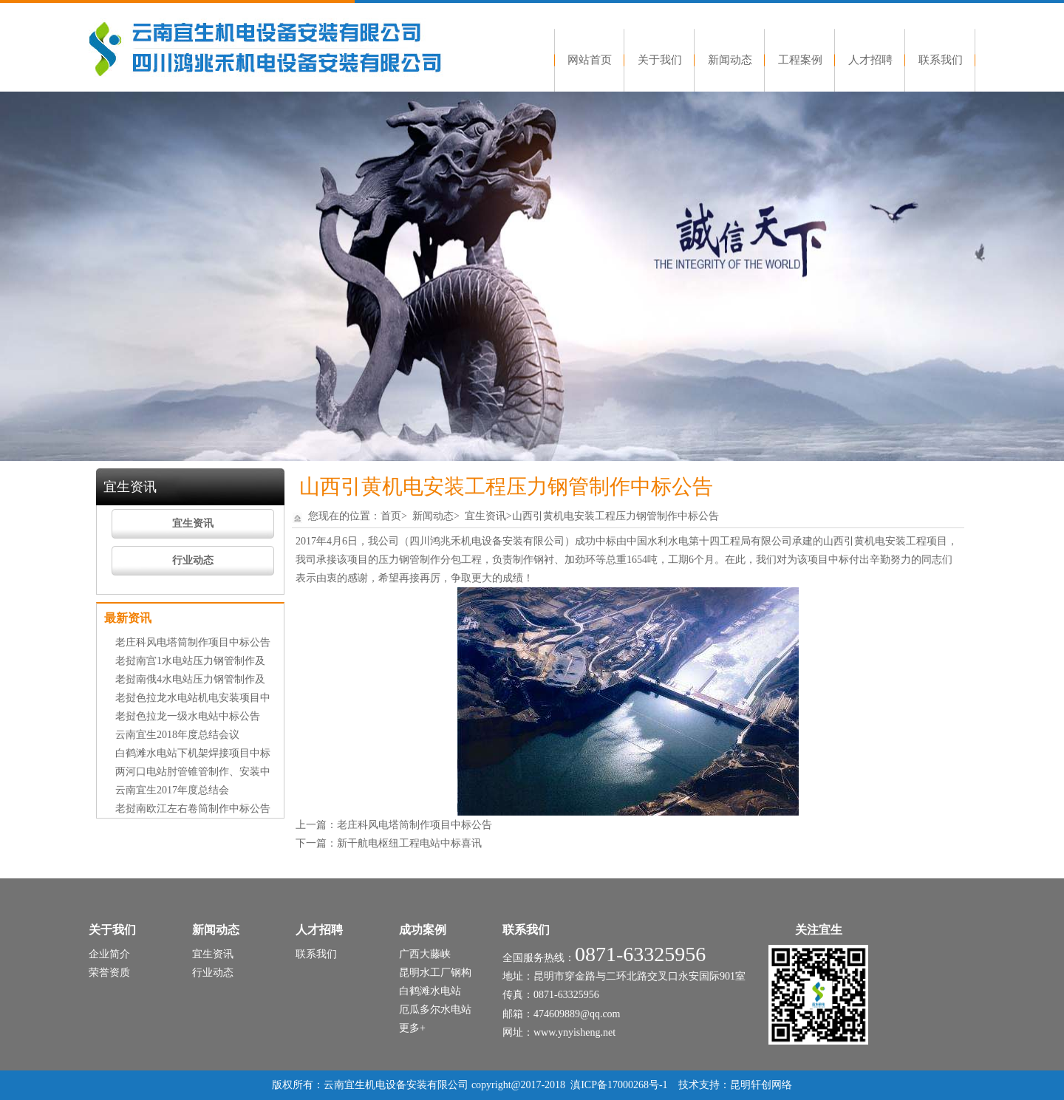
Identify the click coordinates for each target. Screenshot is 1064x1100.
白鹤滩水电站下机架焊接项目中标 (192, 753)
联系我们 (940, 60)
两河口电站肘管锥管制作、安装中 (192, 771)
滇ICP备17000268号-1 (618, 1084)
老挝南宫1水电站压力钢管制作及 (190, 660)
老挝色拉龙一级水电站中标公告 (187, 716)
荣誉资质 (109, 972)
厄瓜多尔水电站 (435, 1009)
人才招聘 (870, 60)
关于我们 (660, 60)
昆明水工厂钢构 (435, 972)
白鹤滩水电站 (430, 991)
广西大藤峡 (425, 954)
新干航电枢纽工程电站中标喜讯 (409, 843)
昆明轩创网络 (761, 1084)
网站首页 (589, 60)
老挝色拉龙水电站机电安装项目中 (192, 697)
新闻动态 (730, 60)
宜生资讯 (193, 523)
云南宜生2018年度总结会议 (177, 734)
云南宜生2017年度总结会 (172, 790)
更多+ (412, 1028)
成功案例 (422, 929)
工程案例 (800, 60)
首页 (391, 516)
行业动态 (193, 560)
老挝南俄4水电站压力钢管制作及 (190, 679)
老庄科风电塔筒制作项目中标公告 (192, 642)
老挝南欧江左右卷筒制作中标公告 (192, 808)
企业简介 (109, 954)
